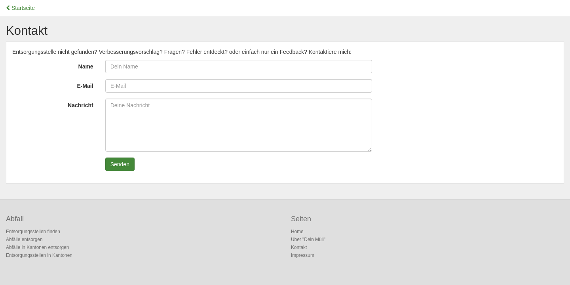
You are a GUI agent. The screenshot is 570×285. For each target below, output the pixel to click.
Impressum (302, 255)
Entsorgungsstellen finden (33, 231)
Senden (119, 164)
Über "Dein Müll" (308, 239)
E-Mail (85, 86)
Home (297, 231)
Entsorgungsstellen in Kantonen (39, 255)
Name (85, 66)
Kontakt (299, 247)
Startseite (20, 8)
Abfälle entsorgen (24, 239)
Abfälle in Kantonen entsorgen (37, 247)
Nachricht (80, 105)
